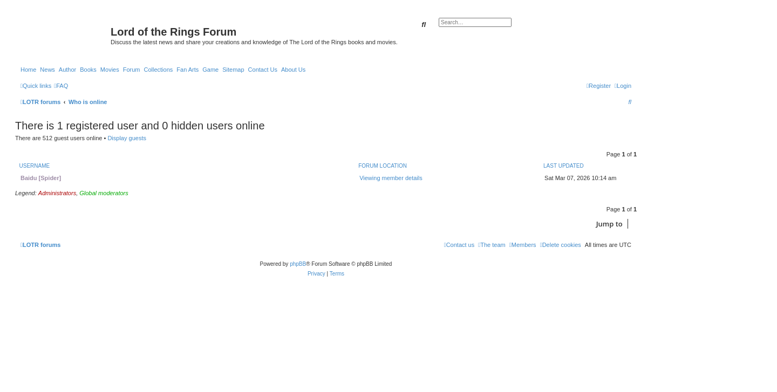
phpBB (298, 264)
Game (210, 69)
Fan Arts (187, 69)
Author (67, 69)
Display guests (126, 138)
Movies (109, 69)
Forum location (382, 166)
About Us (293, 69)
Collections (158, 69)
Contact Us (262, 69)
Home (28, 69)
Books (88, 69)
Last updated (563, 166)
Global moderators (103, 193)
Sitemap (233, 69)
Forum (131, 69)
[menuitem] (61, 85)
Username (34, 166)
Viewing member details (390, 178)
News (47, 69)
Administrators (57, 193)
